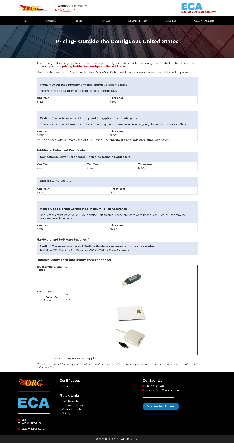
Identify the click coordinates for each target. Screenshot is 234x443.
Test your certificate (73, 405)
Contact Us (171, 21)
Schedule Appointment (161, 406)
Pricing (66, 413)
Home (24, 21)
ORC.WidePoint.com (204, 21)
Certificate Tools (71, 409)
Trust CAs (105, 21)
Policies (78, 21)
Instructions (51, 21)
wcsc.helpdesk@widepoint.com (163, 390)
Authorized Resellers (137, 21)
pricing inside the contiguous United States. (94, 66)
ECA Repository (71, 401)
